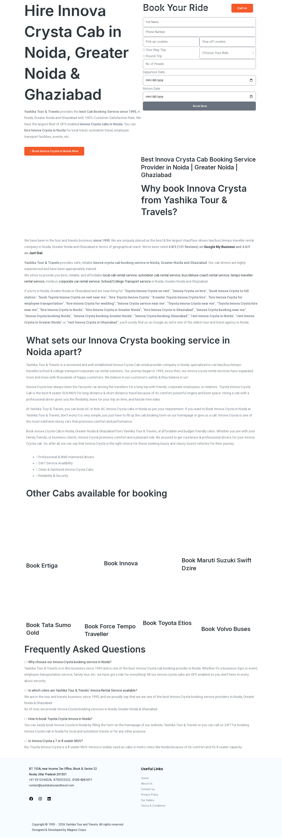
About (104, 8)
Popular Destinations (152, 8)
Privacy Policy (150, 794)
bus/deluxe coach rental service (205, 275)
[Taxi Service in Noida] (43, 8)
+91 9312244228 (40, 780)
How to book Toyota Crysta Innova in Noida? (60, 719)
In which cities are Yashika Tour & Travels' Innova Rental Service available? (83, 690)
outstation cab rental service (159, 275)
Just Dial (35, 253)
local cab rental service (120, 275)
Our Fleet (181, 8)
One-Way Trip (156, 50)
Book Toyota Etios (168, 623)
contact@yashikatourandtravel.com (51, 785)
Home (88, 8)
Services (121, 8)
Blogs (201, 8)
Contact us (148, 789)
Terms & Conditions (154, 806)
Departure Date (154, 72)
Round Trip (154, 56)
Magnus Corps (76, 830)
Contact (218, 8)
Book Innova (121, 563)
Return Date (151, 89)
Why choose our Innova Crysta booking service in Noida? (70, 662)
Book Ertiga (42, 565)
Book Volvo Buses (226, 628)
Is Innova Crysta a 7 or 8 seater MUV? (55, 741)
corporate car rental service (79, 281)
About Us (147, 783)
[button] (242, 8)
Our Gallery (148, 800)
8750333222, (62, 780)
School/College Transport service (126, 281)
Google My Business (219, 247)
